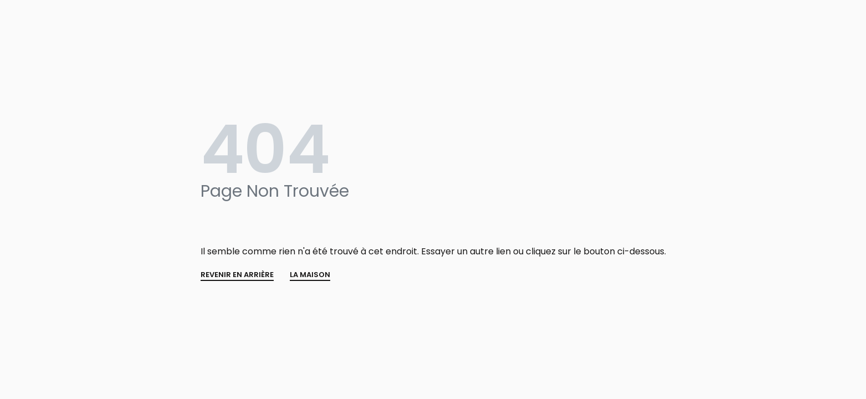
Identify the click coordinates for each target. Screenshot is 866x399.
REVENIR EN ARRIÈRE (237, 275)
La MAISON (310, 275)
